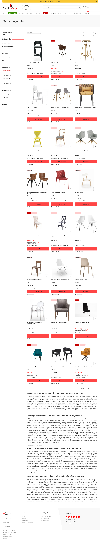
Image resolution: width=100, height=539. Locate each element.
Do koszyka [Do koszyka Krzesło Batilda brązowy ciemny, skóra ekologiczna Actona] (38, 204)
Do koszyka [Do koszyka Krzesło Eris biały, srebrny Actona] (86, 248)
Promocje (4, 104)
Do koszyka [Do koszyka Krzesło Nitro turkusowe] (38, 380)
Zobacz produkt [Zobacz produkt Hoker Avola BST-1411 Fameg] (38, 76)
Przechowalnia (45, 520)
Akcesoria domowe (7, 90)
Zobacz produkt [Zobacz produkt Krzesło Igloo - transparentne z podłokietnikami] (38, 336)
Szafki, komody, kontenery (9, 57)
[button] (97, 1)
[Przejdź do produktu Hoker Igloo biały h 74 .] (38, 95)
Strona (86, 33)
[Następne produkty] (92, 388)
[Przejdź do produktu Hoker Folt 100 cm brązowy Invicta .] (62, 51)
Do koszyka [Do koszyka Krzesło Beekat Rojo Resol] (62, 204)
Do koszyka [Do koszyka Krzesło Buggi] (86, 204)
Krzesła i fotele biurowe (8, 46)
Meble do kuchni (7, 80)
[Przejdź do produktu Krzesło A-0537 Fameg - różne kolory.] (38, 138)
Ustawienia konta (45, 518)
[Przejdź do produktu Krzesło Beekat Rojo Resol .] (62, 180)
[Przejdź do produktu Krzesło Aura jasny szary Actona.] (86, 138)
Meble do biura (6, 78)
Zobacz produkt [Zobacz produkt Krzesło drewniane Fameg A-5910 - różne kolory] (62, 248)
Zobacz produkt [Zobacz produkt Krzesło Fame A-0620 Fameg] (38, 291)
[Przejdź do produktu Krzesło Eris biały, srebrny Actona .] (86, 223)
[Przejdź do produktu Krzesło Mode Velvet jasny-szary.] (62, 310)
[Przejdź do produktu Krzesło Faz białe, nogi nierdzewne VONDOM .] (62, 267)
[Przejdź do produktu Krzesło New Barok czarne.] (86, 310)
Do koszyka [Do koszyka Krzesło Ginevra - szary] (86, 291)
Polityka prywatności (27, 522)
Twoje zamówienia (46, 516)
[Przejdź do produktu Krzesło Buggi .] (86, 180)
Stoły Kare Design (38, 445)
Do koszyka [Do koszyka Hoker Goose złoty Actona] (86, 76)
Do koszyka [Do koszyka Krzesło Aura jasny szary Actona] (86, 161)
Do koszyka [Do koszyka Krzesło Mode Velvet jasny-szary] (62, 336)
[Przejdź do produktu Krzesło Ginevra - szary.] (86, 267)
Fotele (3, 50)
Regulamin (25, 520)
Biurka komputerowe (7, 64)
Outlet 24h (5, 97)
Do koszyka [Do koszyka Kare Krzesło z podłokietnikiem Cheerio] (86, 119)
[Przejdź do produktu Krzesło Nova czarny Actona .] (62, 355)
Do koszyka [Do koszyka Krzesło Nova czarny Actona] (62, 380)
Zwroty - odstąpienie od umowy (11, 518)
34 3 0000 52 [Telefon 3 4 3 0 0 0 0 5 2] (26, 6)
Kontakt (24, 518)
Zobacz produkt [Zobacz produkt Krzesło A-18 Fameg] (62, 161)
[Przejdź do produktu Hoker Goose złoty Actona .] (86, 51)
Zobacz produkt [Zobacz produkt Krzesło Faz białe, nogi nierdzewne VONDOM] (62, 291)
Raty (4, 520)
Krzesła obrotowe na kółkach (10, 532)
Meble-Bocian (5, 17)
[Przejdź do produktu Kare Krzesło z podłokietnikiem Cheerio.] (86, 95)
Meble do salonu (7, 75)
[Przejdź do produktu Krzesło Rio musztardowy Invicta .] (86, 355)
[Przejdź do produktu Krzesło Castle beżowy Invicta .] (38, 223)
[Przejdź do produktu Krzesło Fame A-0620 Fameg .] (38, 267)
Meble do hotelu (7, 83)
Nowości (4, 101)
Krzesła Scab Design (36, 472)
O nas (23, 516)
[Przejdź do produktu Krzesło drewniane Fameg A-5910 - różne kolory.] (62, 223)
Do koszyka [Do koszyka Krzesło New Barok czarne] (86, 336)
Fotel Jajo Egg (7, 534)
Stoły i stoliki (5, 53)
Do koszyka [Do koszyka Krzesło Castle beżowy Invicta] (38, 248)
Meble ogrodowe (7, 73)
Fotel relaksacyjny (7, 536)
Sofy (3, 60)
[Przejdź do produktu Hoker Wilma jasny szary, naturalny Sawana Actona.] (62, 95)
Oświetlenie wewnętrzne (8, 87)
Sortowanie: (29, 32)
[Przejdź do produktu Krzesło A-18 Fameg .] (62, 138)
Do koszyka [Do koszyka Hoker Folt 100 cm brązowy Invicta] (62, 76)
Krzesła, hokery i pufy (7, 43)
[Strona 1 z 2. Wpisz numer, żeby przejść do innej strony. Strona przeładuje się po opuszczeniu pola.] (89, 34)
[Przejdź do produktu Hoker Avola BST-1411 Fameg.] (38, 51)
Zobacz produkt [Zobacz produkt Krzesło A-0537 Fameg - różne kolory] (38, 161)
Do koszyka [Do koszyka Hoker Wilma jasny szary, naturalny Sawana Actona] (62, 119)
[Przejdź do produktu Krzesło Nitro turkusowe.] (38, 355)
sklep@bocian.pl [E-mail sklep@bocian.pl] (27, 9)
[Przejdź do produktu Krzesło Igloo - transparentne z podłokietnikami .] (38, 310)
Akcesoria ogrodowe (7, 94)
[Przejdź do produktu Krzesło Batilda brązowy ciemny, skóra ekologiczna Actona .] (38, 180)
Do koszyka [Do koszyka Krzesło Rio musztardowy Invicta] (86, 380)
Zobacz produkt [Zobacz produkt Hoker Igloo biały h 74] (38, 119)
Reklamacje (6, 522)
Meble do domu (13, 17)
